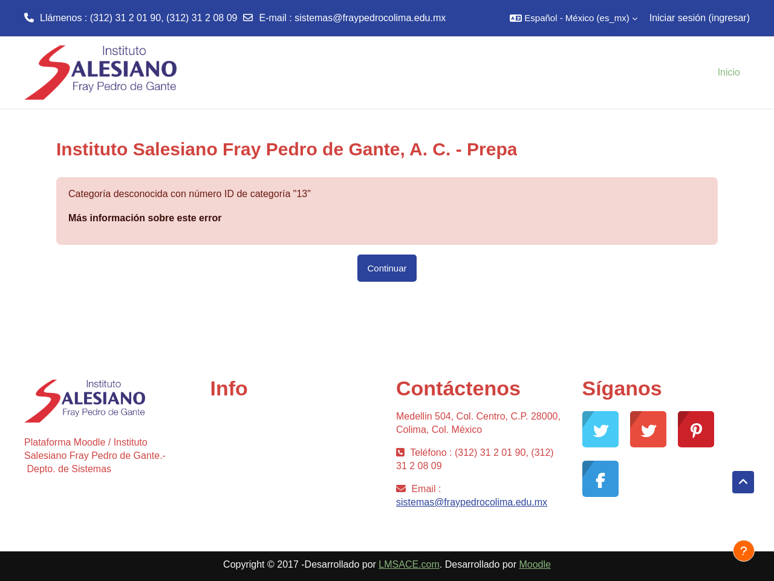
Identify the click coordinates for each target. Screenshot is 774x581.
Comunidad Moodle (252, 420)
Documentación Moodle (261, 478)
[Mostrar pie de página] (744, 551)
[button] (573, 18)
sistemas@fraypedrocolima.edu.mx (370, 18)
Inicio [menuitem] (729, 72)
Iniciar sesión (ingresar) (699, 18)
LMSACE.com (409, 564)
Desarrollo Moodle (249, 459)
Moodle (534, 564)
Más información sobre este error (144, 218)
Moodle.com (236, 498)
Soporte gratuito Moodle (262, 440)
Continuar (386, 268)
